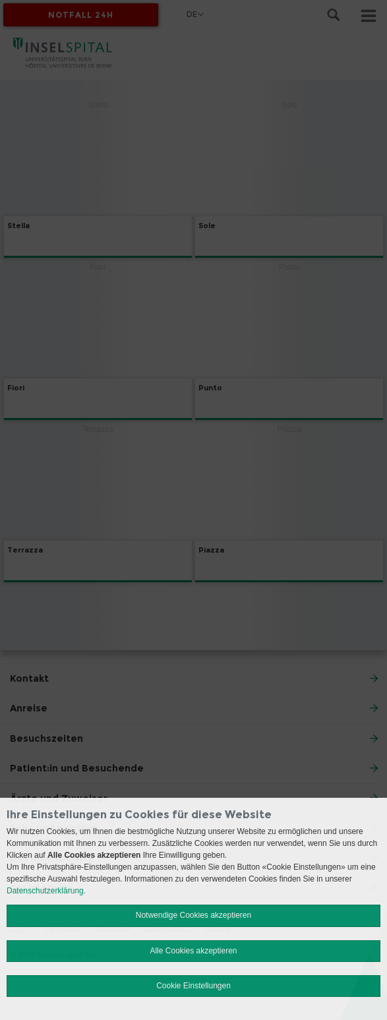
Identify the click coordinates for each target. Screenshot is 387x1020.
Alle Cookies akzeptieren (193, 950)
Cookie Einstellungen (193, 985)
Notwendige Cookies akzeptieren (193, 915)
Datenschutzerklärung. (46, 890)
